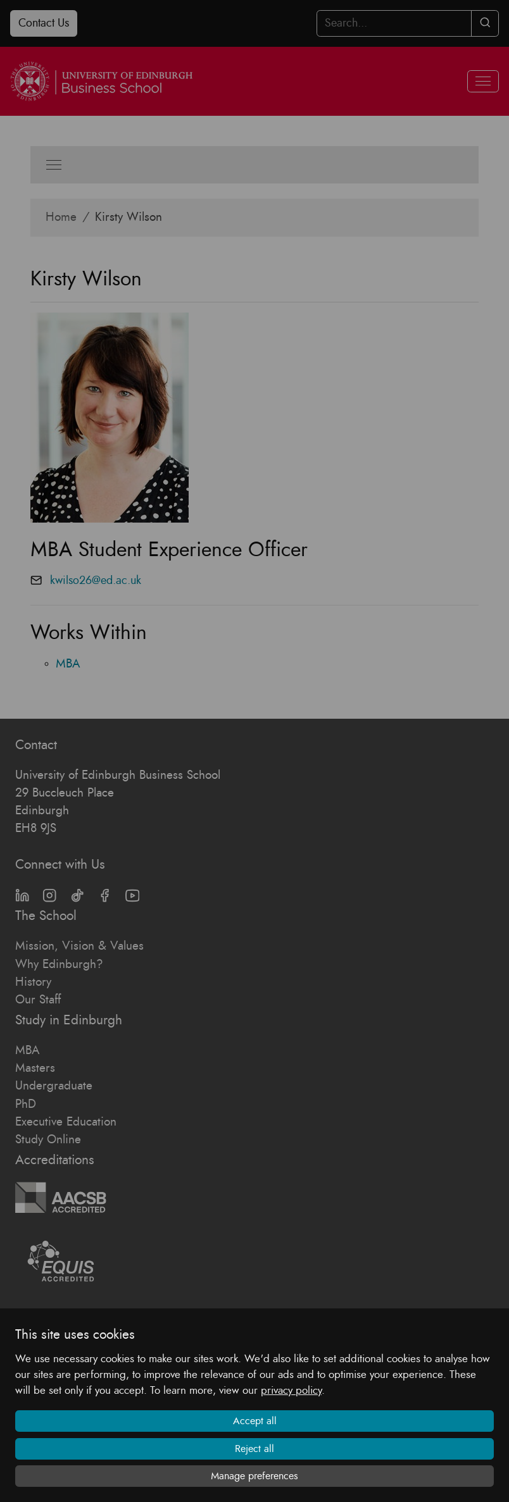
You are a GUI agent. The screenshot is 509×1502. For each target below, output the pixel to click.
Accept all (255, 1421)
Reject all (254, 1449)
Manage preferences (254, 1476)
